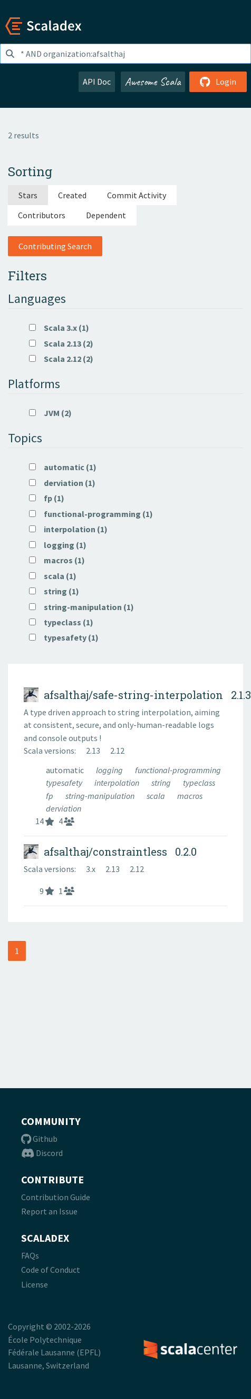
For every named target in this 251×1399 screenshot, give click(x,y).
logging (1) (57, 545)
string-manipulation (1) (81, 607)
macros (189, 795)
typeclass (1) (61, 622)
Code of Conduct (50, 1269)
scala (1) (52, 576)
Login (218, 81)
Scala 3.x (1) (59, 327)
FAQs (30, 1255)
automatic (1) (62, 467)
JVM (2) (50, 413)
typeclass (199, 782)
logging (110, 770)
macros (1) (57, 560)
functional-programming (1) (91, 514)
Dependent (106, 215)
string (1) (54, 591)
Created (72, 195)
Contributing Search (55, 246)
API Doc (97, 81)
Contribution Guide (55, 1197)
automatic (65, 770)
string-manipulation (100, 795)
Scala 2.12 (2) (61, 358)
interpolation (117, 782)
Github (39, 1138)
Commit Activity (136, 195)
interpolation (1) (68, 529)
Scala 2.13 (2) (61, 343)
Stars (27, 195)
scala (157, 795)
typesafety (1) (64, 637)
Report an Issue (49, 1211)
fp (50, 795)
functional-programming (178, 770)
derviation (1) (62, 483)
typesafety (65, 782)
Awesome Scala (153, 81)
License (34, 1284)
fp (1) (46, 498)
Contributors (41, 215)
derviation (63, 808)
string (161, 782)
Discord (42, 1153)
